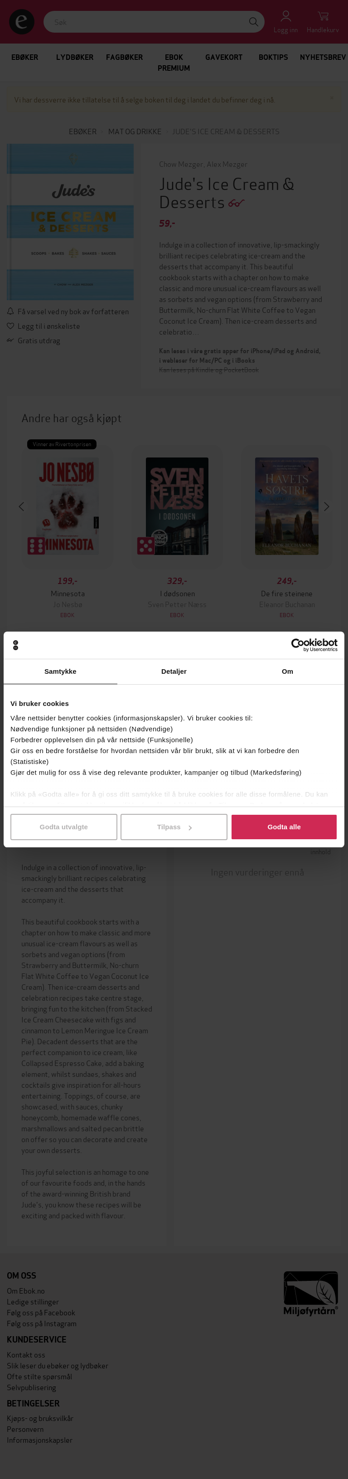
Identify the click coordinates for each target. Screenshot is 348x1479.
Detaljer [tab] (174, 671)
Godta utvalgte (64, 827)
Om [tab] (287, 671)
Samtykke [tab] (60, 671)
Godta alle (284, 827)
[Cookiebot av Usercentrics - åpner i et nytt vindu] (298, 645)
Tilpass (174, 827)
